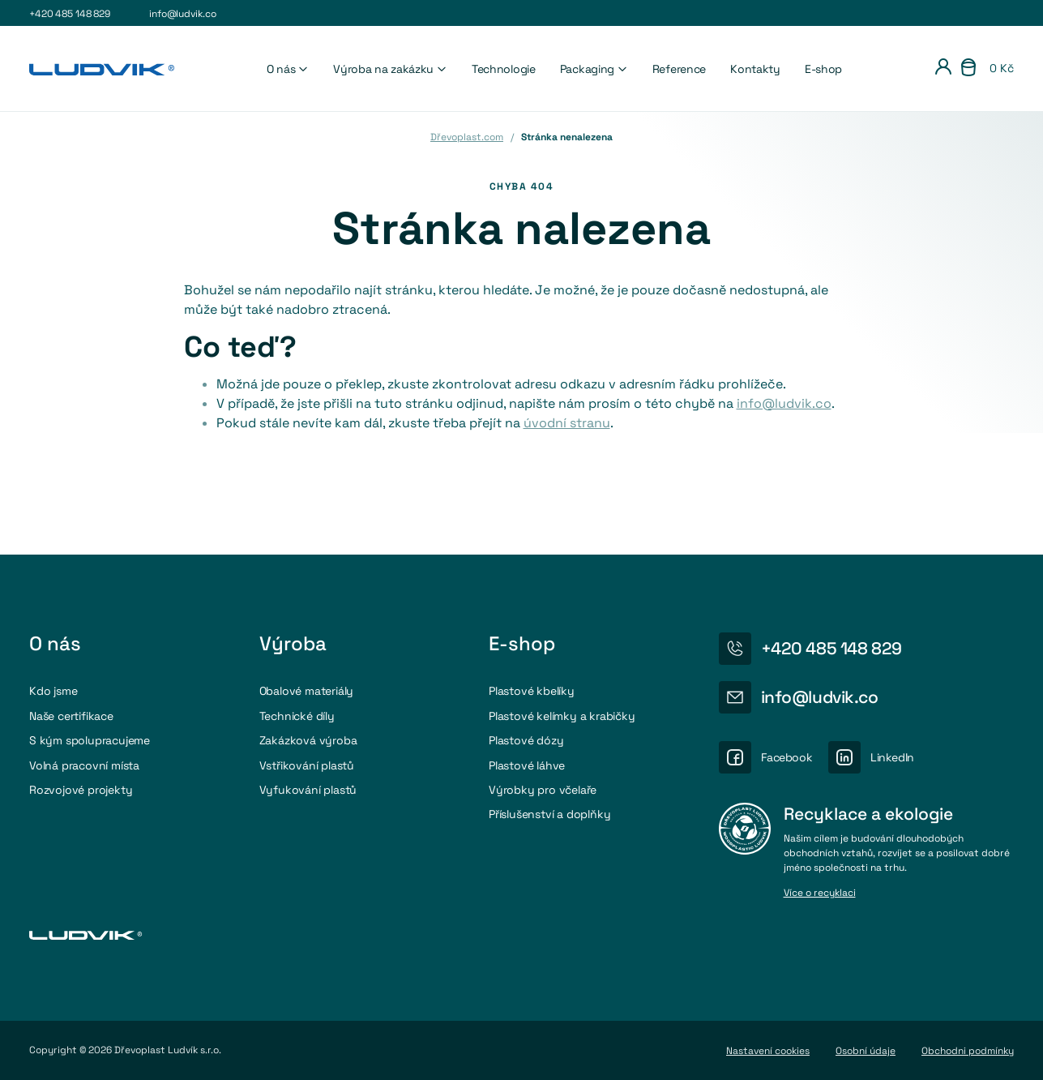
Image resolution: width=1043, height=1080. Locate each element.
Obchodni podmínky (967, 1050)
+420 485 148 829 (69, 13)
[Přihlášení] (943, 69)
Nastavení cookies (768, 1050)
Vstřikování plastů (306, 765)
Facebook (787, 757)
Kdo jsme (53, 691)
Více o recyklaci (820, 893)
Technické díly (297, 716)
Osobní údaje (866, 1050)
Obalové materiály (306, 691)
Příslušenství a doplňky (550, 814)
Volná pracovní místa (84, 765)
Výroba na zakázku (390, 69)
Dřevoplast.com (466, 137)
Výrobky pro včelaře (542, 789)
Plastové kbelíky (532, 691)
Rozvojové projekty (80, 789)
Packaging (594, 69)
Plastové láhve (527, 765)
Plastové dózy (526, 740)
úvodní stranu (567, 422)
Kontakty (755, 69)
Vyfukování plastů (308, 789)
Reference (679, 69)
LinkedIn (892, 757)
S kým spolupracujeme (89, 740)
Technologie (504, 69)
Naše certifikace (71, 716)
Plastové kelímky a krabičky (562, 716)
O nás (288, 69)
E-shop (823, 69)
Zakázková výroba (308, 740)
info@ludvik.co (182, 13)
